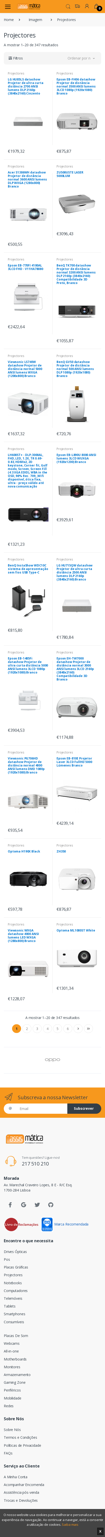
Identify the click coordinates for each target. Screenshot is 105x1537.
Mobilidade (12, 1398)
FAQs (8, 1453)
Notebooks (13, 1282)
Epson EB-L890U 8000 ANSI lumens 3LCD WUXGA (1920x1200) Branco (76, 458)
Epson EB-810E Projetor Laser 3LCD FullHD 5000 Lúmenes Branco (74, 762)
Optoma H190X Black (24, 851)
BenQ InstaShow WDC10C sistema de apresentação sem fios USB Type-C (28, 568)
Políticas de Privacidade (22, 1445)
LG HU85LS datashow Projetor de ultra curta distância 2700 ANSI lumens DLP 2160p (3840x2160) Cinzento (25, 86)
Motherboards (15, 1359)
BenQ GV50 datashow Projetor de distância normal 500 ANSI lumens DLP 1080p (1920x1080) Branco (75, 369)
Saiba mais (70, 1524)
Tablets (10, 1306)
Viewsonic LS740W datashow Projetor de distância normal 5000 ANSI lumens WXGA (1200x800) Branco (25, 369)
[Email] (42, 1109)
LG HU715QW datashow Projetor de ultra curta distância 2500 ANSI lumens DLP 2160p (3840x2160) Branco (74, 572)
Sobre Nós (12, 1429)
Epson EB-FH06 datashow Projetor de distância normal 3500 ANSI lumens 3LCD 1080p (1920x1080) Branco (76, 86)
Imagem (35, 19)
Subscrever (84, 1108)
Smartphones (14, 1314)
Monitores (12, 1366)
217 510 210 (35, 1163)
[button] (68, 6)
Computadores (16, 1290)
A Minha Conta (15, 1476)
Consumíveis (14, 1322)
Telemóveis (13, 1298)
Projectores (16, 73)
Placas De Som (16, 1335)
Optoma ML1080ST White (76, 930)
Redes (9, 1406)
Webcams (12, 1343)
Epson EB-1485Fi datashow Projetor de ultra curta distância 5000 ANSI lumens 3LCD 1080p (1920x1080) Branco (28, 665)
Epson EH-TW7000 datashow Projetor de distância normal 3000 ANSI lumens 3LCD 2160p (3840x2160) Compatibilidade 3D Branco (75, 669)
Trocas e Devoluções (21, 1500)
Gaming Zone (14, 1382)
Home (9, 19)
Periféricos (12, 1390)
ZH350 (61, 851)
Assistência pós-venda (21, 1492)
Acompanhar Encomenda (24, 1484)
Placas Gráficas (16, 1267)
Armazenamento (17, 1374)
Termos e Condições (20, 1437)
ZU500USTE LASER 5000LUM (70, 174)
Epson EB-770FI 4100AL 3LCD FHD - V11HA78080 (25, 267)
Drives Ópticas (15, 1251)
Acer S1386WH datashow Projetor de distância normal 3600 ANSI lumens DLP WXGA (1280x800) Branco (27, 179)
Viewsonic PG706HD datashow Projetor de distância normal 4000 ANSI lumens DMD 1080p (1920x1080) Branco (26, 765)
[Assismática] (28, 6)
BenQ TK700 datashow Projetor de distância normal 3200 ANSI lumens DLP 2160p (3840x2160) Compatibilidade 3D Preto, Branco (76, 274)
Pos (7, 1259)
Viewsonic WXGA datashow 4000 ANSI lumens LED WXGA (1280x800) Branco (23, 935)
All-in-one (11, 1351)
